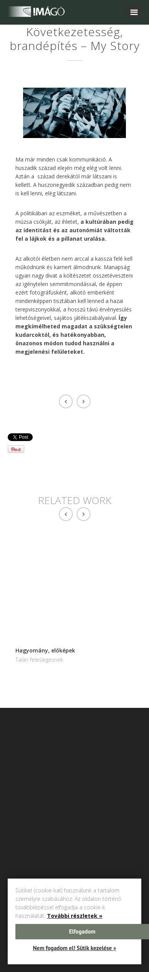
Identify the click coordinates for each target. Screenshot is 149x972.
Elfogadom (82, 931)
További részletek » (74, 915)
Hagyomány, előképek (45, 650)
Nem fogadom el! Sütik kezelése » (74, 948)
